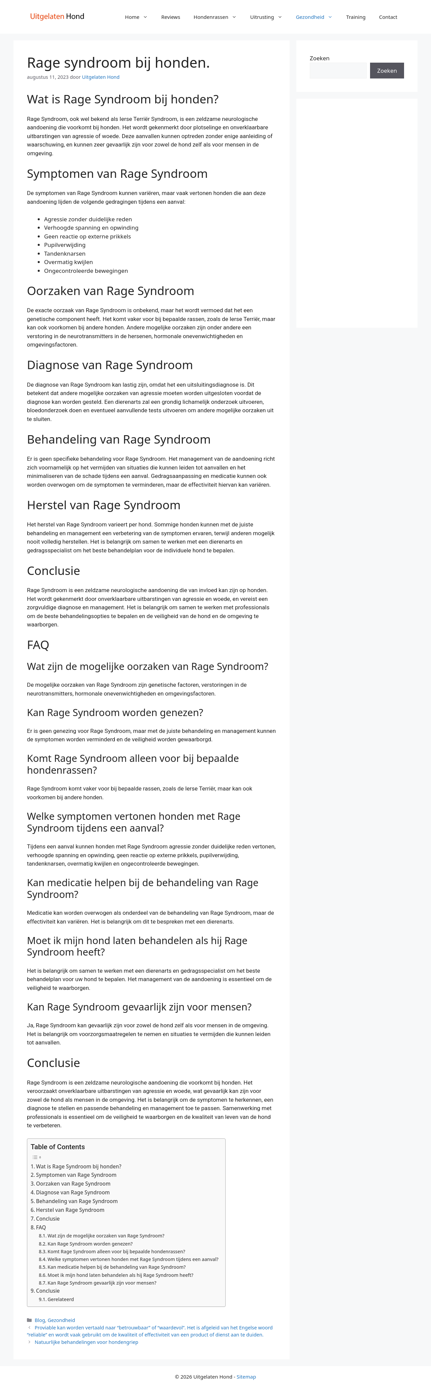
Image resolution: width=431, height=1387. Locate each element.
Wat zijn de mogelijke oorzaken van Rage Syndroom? (105, 1235)
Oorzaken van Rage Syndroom (73, 1183)
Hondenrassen (218, 17)
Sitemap (246, 1376)
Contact (388, 16)
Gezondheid (318, 17)
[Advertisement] (357, 213)
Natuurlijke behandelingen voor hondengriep (86, 1342)
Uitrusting (269, 17)
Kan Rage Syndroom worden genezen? (90, 1243)
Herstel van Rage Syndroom (70, 1209)
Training (355, 16)
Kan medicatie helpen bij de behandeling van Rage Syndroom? (116, 1267)
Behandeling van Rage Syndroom (77, 1201)
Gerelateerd (60, 1299)
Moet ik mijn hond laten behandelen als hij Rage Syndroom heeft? (120, 1275)
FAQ (41, 1227)
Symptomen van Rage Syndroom (76, 1174)
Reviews (170, 16)
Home (140, 17)
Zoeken (320, 58)
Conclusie (48, 1218)
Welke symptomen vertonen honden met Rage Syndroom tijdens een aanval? (133, 1259)
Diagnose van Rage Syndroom (73, 1192)
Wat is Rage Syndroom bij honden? (78, 1166)
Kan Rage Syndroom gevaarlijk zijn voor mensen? (101, 1283)
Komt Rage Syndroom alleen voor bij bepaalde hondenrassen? (116, 1251)
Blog (40, 1320)
